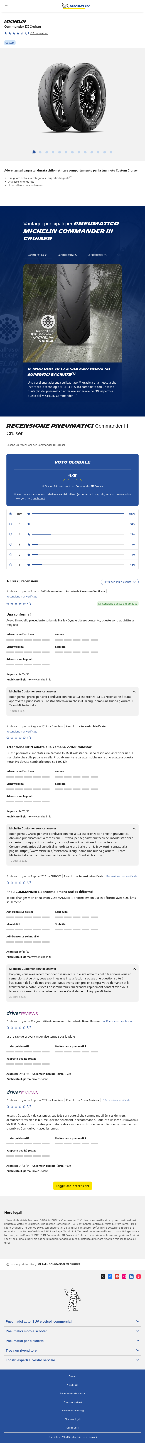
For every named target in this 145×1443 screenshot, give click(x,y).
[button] (26, 33)
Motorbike (28, 1264)
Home (12, 1264)
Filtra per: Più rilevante (120, 582)
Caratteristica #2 (67, 254)
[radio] (72, 514)
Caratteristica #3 (97, 254)
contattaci (39, 498)
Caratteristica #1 (38, 254)
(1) (70, 177)
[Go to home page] (76, 6)
